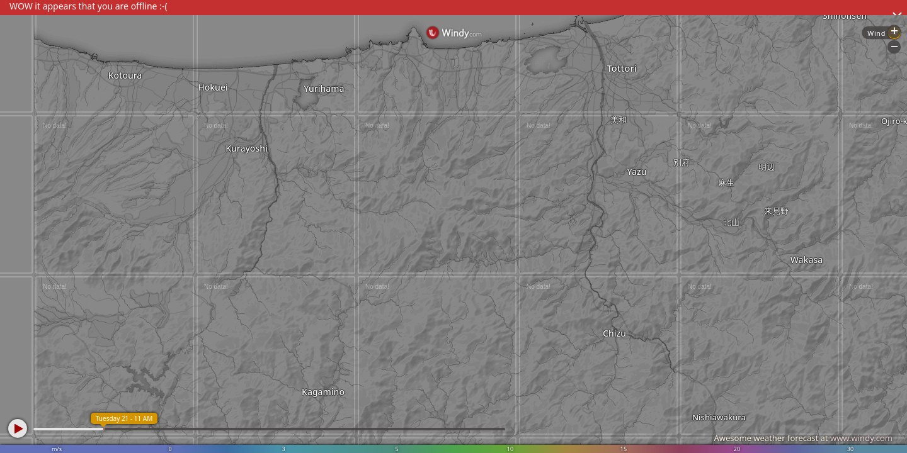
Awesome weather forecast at (803, 438)
